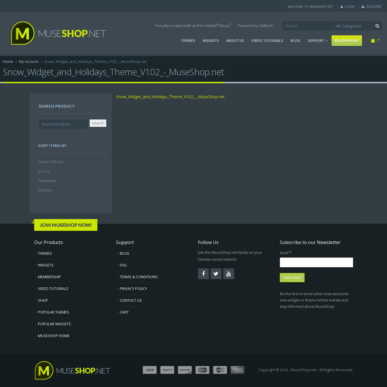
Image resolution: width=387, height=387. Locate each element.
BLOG (295, 40)
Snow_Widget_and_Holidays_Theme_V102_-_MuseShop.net (170, 96)
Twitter (216, 273)
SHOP (43, 300)
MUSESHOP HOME (54, 335)
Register (371, 6)
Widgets (45, 190)
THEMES (188, 40)
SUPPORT (316, 40)
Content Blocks (51, 161)
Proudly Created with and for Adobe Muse (193, 25)
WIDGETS (211, 40)
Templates (47, 180)
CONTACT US (131, 300)
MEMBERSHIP (49, 276)
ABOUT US (235, 40)
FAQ (123, 265)
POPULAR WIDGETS (54, 324)
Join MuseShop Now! (66, 225)
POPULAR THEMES (53, 312)
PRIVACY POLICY (133, 288)
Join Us (44, 171)
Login (347, 6)
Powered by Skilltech (256, 25)
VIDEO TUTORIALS (267, 40)
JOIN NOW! (347, 40)
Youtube (228, 273)
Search (98, 123)
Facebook (203, 273)
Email (285, 252)
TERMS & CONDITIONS (139, 276)
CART (124, 312)
